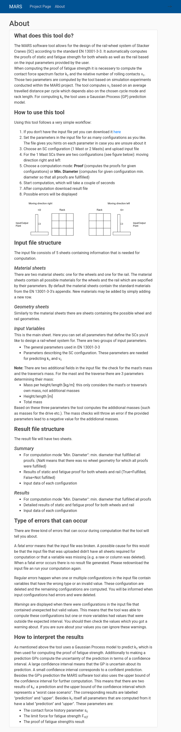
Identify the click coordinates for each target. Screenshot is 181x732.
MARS (15, 6)
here (117, 132)
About (60, 6)
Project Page (40, 6)
